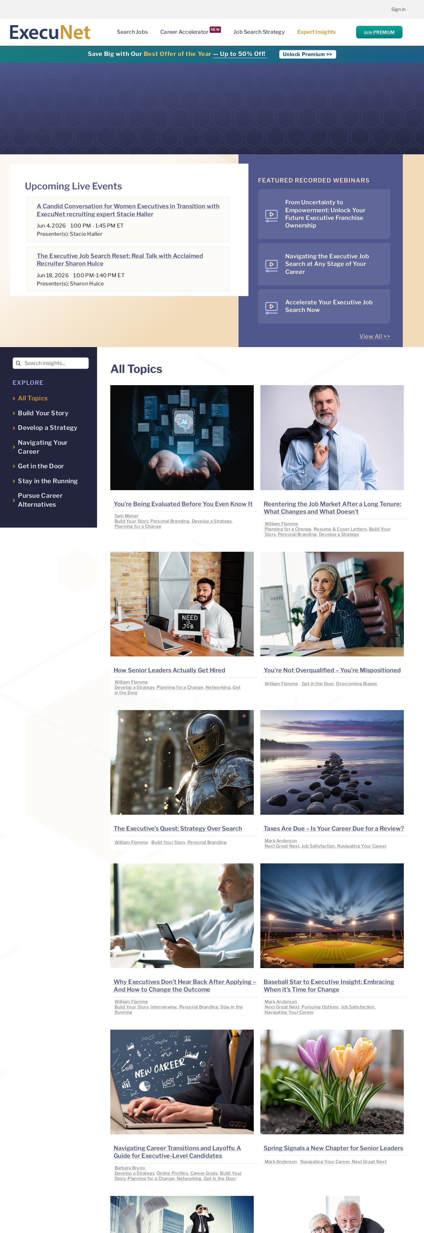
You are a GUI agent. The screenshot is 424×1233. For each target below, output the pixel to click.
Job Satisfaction (318, 845)
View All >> (374, 336)
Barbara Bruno (130, 1167)
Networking (218, 687)
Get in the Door (318, 683)
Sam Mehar (126, 515)
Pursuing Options (320, 1006)
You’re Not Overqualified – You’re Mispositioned (332, 670)
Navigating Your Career (362, 845)
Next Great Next (282, 845)
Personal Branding (169, 521)
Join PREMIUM (379, 32)
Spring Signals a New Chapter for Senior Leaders (333, 1148)
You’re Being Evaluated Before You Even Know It (183, 503)
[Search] (18, 363)
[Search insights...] (51, 363)
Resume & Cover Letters (340, 529)
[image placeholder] (182, 388)
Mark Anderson (281, 840)
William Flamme (281, 523)
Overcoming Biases (356, 683)
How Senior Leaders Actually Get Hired (169, 670)
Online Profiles (172, 1173)
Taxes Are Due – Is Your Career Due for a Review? (334, 828)
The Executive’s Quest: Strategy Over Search (178, 828)
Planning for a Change (138, 526)
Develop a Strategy (212, 521)
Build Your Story (131, 521)
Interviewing (163, 1006)
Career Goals (204, 1173)
